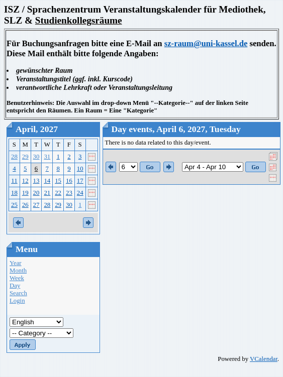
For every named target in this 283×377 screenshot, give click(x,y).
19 (25, 192)
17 (80, 180)
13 (36, 180)
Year (16, 263)
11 (14, 180)
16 (69, 180)
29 (25, 156)
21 (47, 192)
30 (36, 156)
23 (69, 192)
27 (36, 204)
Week (17, 278)
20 (36, 192)
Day (15, 285)
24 (80, 192)
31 (47, 156)
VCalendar (263, 358)
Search (18, 293)
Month (18, 270)
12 (25, 180)
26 (25, 204)
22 (58, 192)
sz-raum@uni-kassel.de (206, 43)
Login (17, 300)
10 (80, 168)
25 (14, 204)
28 (14, 156)
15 (58, 180)
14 (47, 180)
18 (14, 192)
